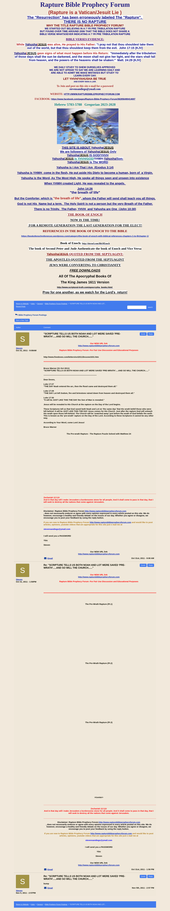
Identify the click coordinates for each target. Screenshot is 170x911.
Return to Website (22, 304)
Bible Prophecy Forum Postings (56, 304)
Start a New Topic (22, 320)
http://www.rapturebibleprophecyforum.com (99, 346)
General (40, 304)
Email (50, 558)
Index (33, 304)
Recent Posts (20, 306)
